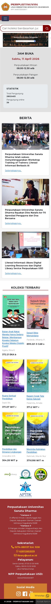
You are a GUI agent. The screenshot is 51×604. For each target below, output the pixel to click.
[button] (4, 39)
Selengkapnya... (13, 170)
